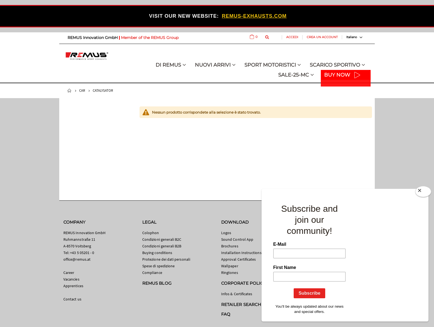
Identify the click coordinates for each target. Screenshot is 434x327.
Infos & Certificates (236, 293)
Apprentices (73, 285)
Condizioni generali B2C (162, 239)
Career (68, 272)
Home (69, 90)
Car (82, 90)
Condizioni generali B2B (162, 246)
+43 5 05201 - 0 (82, 252)
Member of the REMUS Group (150, 37)
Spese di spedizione (158, 265)
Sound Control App (237, 239)
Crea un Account (322, 37)
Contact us (72, 299)
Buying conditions (157, 252)
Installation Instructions (241, 252)
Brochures (229, 246)
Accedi (292, 37)
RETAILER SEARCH (241, 304)
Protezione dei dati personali (166, 259)
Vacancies (71, 279)
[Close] (423, 192)
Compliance (152, 272)
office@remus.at (77, 259)
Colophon (150, 232)
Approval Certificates (238, 259)
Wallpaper (229, 265)
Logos (226, 232)
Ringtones (229, 272)
